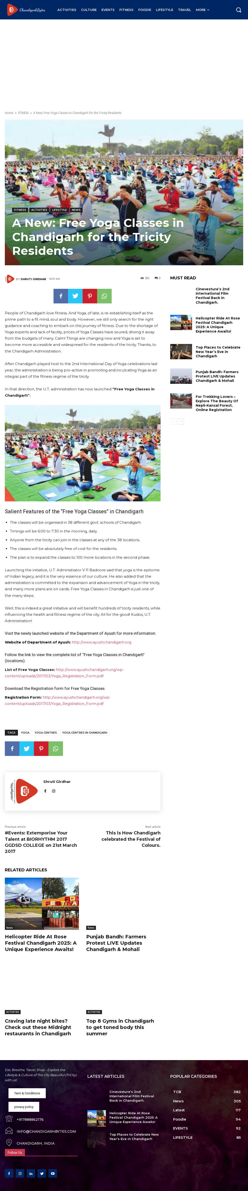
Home (9, 113)
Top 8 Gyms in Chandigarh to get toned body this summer (120, 1027)
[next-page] (181, 421)
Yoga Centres (46, 732)
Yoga (25, 732)
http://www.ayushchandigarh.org (101, 642)
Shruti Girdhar (33, 279)
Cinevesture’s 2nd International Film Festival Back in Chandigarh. (212, 296)
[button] (238, 9)
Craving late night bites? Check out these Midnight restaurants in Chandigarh (38, 1027)
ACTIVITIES (39, 210)
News (76, 210)
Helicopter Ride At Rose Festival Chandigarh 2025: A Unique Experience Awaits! (41, 943)
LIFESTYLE (59, 210)
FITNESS (23, 113)
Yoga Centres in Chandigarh (84, 732)
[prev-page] (173, 421)
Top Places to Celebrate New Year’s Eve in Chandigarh (218, 351)
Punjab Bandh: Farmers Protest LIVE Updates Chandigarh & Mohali (116, 943)
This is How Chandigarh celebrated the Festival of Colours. (131, 839)
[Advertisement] (124, 56)
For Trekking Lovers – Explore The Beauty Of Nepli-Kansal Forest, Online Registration (217, 403)
